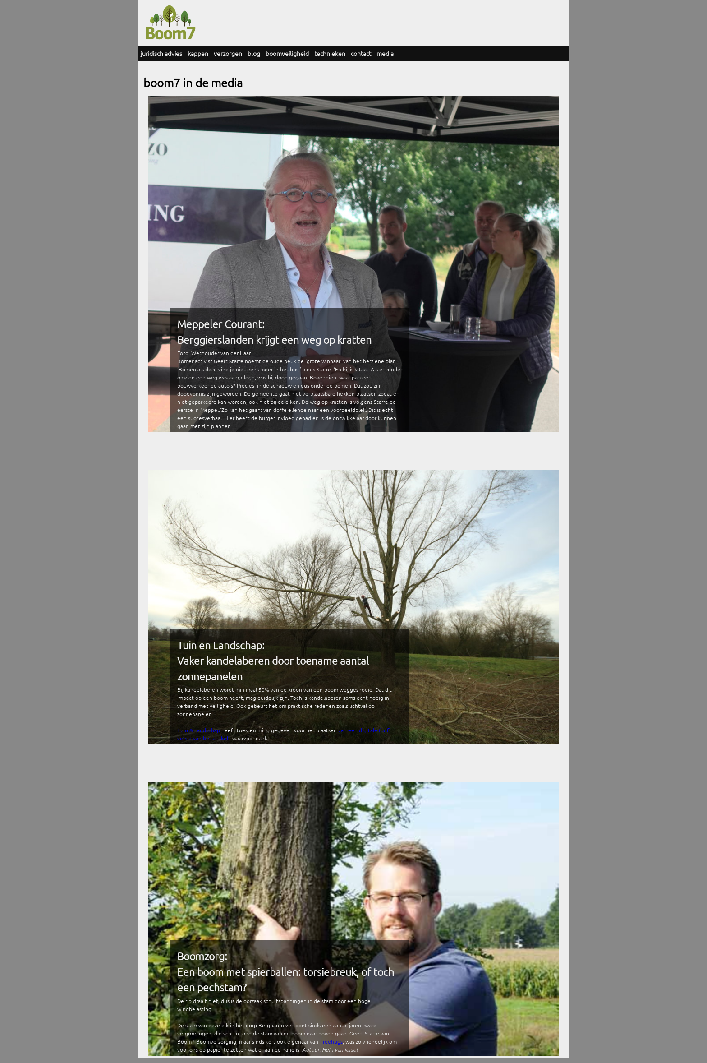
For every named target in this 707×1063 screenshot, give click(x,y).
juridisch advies (161, 53)
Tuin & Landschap (198, 730)
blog (254, 53)
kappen (198, 53)
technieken (329, 53)
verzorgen (228, 53)
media (385, 53)
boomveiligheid (287, 53)
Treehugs (331, 1041)
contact (361, 53)
